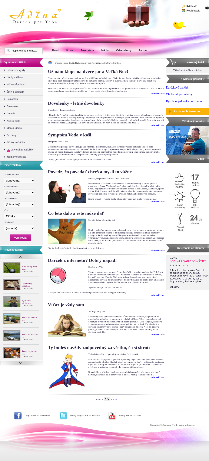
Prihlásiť (191, 6)
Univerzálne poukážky (20, 150)
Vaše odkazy (123, 50)
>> (115, 399)
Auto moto (12, 106)
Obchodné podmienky (179, 94)
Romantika (12, 98)
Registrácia (193, 10)
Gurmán (11, 113)
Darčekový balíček (177, 87)
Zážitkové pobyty (15, 84)
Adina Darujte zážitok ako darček (38, 17)
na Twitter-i (85, 415)
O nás (69, 50)
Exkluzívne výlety (16, 70)
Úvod (55, 50)
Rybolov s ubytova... (26, 301)
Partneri (143, 50)
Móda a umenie (15, 127)
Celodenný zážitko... (27, 284)
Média (105, 50)
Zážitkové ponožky (16, 156)
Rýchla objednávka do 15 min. (184, 101)
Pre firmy (11, 135)
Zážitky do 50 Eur (16, 142)
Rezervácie (87, 50)
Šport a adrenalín (15, 91)
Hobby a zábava (15, 77)
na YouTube (130, 415)
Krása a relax (13, 120)
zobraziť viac (158, 93)
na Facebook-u (37, 415)
